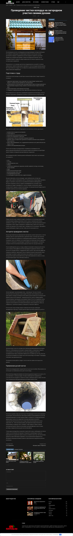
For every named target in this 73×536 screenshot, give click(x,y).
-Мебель (50, 513)
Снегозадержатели (10, 445)
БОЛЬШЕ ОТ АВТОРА (19, 449)
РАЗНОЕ (50, 501)
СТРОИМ (53, 2)
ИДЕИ (50, 503)
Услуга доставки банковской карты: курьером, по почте (59, 39)
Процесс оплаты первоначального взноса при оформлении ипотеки (60, 32)
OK (60, 534)
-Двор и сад (51, 515)
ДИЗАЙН (18, 2)
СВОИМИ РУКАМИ (45, 2)
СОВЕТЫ (50, 512)
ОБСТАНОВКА (36, 2)
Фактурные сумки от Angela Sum (39, 445)
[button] (65, 2)
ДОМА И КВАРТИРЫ (26, 2)
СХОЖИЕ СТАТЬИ (10, 449)
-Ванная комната (52, 508)
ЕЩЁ (58, 2)
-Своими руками (52, 505)
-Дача (38, 7)
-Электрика (51, 510)
